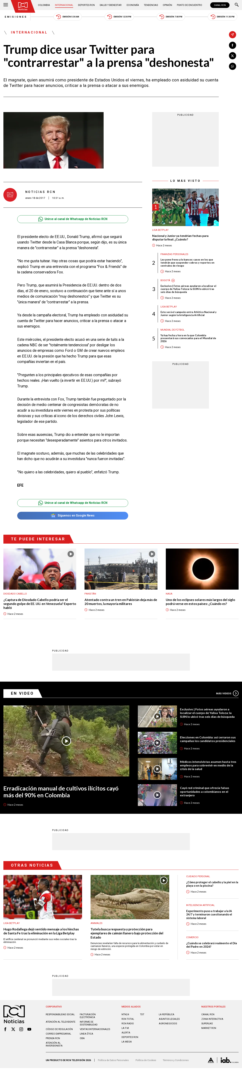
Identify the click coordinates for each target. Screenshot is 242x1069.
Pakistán (90, 594)
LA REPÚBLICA (166, 1015)
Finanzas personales (174, 254)
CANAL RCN (220, 5)
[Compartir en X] (232, 55)
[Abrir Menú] (5, 5)
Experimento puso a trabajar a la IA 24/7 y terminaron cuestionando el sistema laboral (209, 915)
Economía (133, 5)
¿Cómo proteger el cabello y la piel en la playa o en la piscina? (211, 884)
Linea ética (86, 1034)
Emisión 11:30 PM (223, 17)
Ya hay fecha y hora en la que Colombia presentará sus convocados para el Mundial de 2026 (188, 339)
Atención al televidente (60, 1022)
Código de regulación (59, 1030)
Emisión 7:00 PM (171, 17)
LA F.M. (125, 1029)
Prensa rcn (53, 1039)
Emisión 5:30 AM (66, 17)
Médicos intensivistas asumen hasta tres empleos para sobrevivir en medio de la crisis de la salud (208, 765)
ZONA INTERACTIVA (212, 1020)
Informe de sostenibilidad (89, 1024)
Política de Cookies (146, 1061)
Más (227, 694)
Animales (96, 923)
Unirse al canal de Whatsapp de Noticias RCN (73, 219)
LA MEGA (127, 1042)
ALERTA (126, 1033)
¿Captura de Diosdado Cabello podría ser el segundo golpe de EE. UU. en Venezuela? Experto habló (36, 604)
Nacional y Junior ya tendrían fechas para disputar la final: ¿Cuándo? (181, 238)
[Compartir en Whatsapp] (232, 66)
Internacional (64, 5)
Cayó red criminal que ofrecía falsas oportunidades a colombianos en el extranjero (205, 792)
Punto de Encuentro (189, 5)
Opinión (167, 5)
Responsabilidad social (60, 1015)
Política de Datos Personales (113, 1061)
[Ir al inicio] (23, 6)
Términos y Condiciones (176, 1061)
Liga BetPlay (160, 230)
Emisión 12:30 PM (119, 17)
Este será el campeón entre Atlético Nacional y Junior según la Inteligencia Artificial (189, 315)
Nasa (169, 594)
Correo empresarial (58, 1034)
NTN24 (125, 1015)
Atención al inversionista (54, 1045)
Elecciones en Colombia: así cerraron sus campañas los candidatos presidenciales (208, 739)
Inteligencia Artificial (200, 905)
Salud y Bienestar (111, 5)
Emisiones (14, 17)
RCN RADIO (128, 1024)
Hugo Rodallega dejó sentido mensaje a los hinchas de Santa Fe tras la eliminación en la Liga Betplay (41, 932)
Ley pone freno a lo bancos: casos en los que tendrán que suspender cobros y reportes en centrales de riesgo (187, 263)
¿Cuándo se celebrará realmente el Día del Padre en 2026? (212, 945)
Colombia (44, 5)
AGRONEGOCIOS (168, 1024)
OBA (82, 1039)
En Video (22, 694)
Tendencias (151, 5)
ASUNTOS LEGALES (169, 1020)
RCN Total (128, 1020)
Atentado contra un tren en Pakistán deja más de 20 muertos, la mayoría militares (119, 602)
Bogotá (165, 281)
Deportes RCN (86, 5)
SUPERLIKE (207, 1024)
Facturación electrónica (88, 1017)
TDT (142, 1015)
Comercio (192, 938)
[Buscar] (237, 5)
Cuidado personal (198, 877)
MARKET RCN (208, 1029)
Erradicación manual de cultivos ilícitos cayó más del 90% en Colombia (61, 793)
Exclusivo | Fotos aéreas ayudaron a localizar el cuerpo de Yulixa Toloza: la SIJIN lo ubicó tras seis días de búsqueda (188, 289)
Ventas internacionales (95, 1030)
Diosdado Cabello (15, 594)
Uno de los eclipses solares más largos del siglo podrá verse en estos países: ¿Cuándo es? (201, 602)
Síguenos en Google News (72, 516)
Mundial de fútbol (173, 330)
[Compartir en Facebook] (232, 45)
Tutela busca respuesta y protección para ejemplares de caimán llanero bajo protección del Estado (127, 934)
